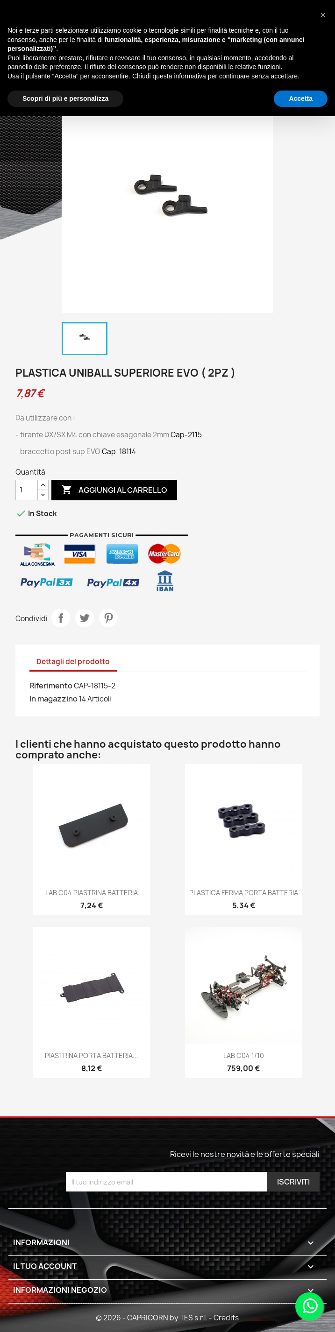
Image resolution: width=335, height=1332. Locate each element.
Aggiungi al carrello (114, 490)
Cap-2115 (186, 435)
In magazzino (53, 698)
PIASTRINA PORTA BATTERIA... (91, 1055)
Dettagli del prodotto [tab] (73, 661)
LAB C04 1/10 (243, 1055)
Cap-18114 (119, 451)
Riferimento (50, 685)
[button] (322, 14)
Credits (226, 1318)
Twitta (84, 618)
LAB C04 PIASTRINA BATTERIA (91, 892)
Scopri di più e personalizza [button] (65, 98)
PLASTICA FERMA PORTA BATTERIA (243, 892)
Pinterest (108, 618)
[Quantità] (26, 490)
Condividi (60, 618)
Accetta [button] (301, 98)
